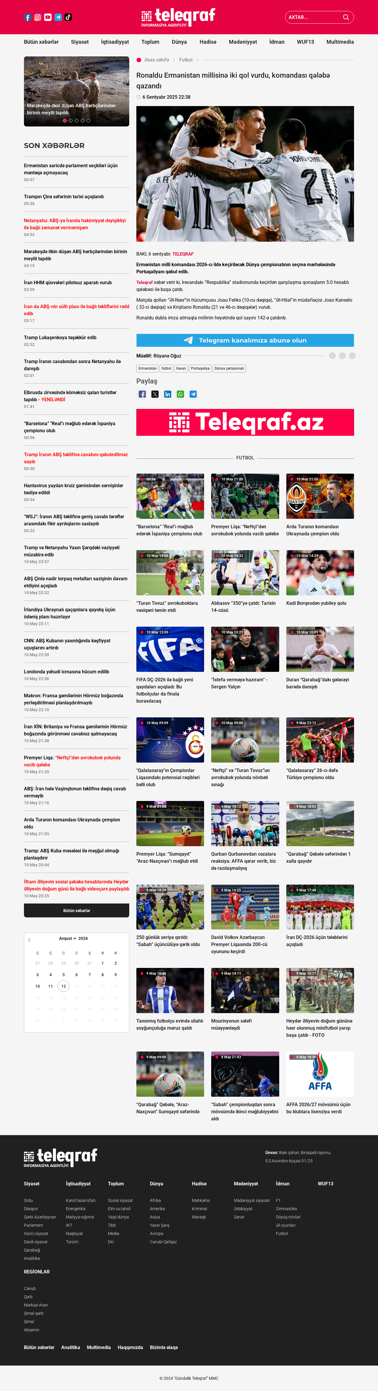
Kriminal (199, 1208)
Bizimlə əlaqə (164, 1347)
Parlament (33, 1225)
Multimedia (340, 42)
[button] (65, 120)
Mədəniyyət (243, 42)
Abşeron (31, 1329)
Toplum (150, 42)
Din (111, 1241)
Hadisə (208, 42)
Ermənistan (147, 368)
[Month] (67, 938)
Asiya (155, 1217)
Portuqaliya (200, 368)
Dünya (179, 42)
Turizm (72, 1241)
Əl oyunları (285, 1225)
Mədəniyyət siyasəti (252, 1200)
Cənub (30, 1288)
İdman (277, 42)
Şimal (29, 1321)
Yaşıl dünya (118, 1217)
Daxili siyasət (36, 1241)
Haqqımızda (130, 1347)
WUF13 (305, 42)
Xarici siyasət (36, 1233)
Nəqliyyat (74, 1233)
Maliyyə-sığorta (80, 1217)
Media (113, 1233)
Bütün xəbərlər (41, 42)
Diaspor (31, 1208)
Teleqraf (144, 282)
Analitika (32, 1258)
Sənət (239, 1217)
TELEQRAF (182, 254)
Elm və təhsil (119, 1208)
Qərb (28, 1296)
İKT (69, 1225)
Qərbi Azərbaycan (40, 1217)
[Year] (87, 938)
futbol (166, 368)
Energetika (75, 1208)
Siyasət (80, 42)
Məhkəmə (201, 1200)
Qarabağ (32, 1250)
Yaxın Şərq (159, 1225)
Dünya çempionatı (229, 368)
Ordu (28, 1200)
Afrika (155, 1200)
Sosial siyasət (120, 1200)
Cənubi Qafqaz (163, 1241)
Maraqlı (199, 1217)
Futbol (282, 1233)
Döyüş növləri (288, 1217)
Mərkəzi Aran (36, 1305)
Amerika (157, 1208)
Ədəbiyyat (243, 1208)
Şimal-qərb (33, 1313)
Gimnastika (286, 1208)
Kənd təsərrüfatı (81, 1200)
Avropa (156, 1233)
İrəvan (181, 368)
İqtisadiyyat (115, 42)
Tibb (112, 1225)
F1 (278, 1200)
